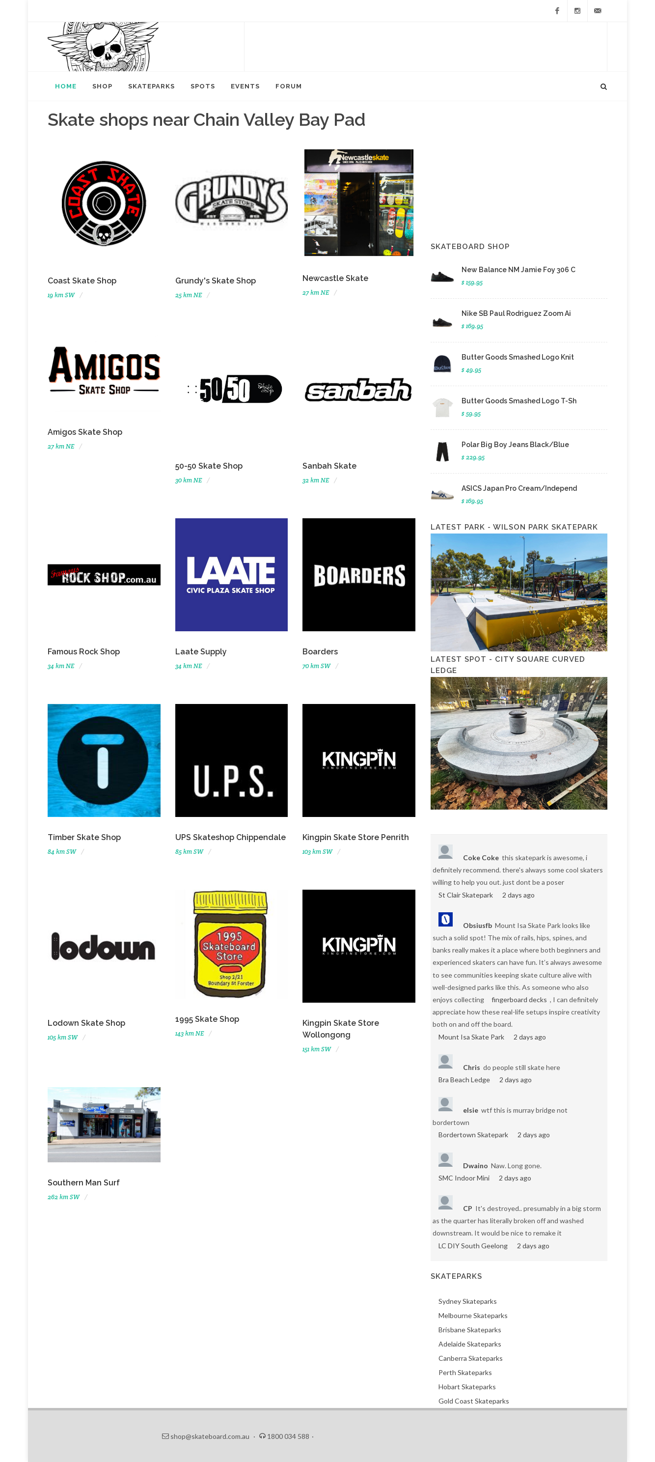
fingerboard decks (519, 999)
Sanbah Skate (329, 466)
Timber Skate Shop (84, 837)
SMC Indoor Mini (464, 1178)
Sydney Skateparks (467, 1301)
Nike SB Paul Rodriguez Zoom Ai (516, 313)
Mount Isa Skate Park (471, 1037)
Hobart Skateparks (467, 1386)
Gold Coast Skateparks (473, 1401)
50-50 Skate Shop (209, 466)
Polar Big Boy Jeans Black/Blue (515, 445)
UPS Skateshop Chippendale (230, 837)
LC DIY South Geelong (473, 1245)
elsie (470, 1110)
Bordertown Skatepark (473, 1134)
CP (467, 1208)
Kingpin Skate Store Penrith (355, 837)
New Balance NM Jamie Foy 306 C (518, 270)
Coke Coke (481, 857)
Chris (471, 1067)
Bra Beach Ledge (464, 1079)
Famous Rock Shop (84, 651)
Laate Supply (201, 651)
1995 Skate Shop (207, 1019)
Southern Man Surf (84, 1182)
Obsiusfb (477, 925)
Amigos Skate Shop (85, 432)
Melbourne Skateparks (473, 1315)
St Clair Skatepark (465, 895)
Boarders (320, 651)
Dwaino (475, 1165)
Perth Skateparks (465, 1372)
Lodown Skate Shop (86, 1023)
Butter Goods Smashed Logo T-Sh (519, 401)
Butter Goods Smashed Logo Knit (518, 357)
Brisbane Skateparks (469, 1329)
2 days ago (518, 895)
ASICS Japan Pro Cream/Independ (519, 488)
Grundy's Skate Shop (215, 280)
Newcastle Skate (335, 278)
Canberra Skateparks (470, 1358)
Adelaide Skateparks (469, 1344)
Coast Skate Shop (82, 280)
